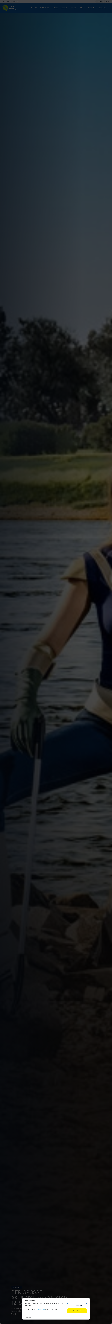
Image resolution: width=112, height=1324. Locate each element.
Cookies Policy (40, 1309)
